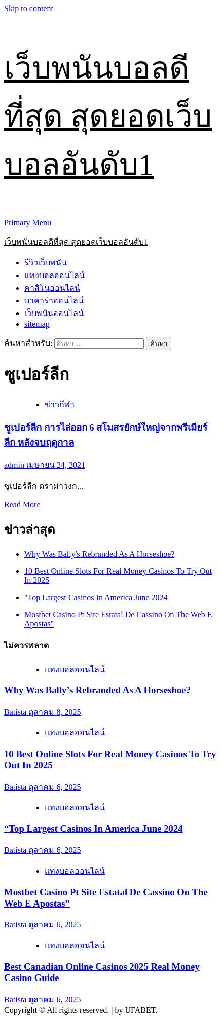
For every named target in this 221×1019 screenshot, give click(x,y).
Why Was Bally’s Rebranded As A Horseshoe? (97, 690)
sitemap (37, 324)
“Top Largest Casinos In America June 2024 (93, 828)
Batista (16, 712)
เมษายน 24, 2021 (55, 465)
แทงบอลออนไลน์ (54, 275)
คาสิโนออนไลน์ (52, 288)
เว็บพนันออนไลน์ (54, 313)
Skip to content (28, 8)
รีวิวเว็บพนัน (45, 262)
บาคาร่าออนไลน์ (54, 300)
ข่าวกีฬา (60, 404)
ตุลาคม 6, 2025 (54, 786)
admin (15, 465)
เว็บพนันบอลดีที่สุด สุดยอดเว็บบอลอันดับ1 (108, 116)
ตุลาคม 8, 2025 (54, 712)
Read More (22, 504)
